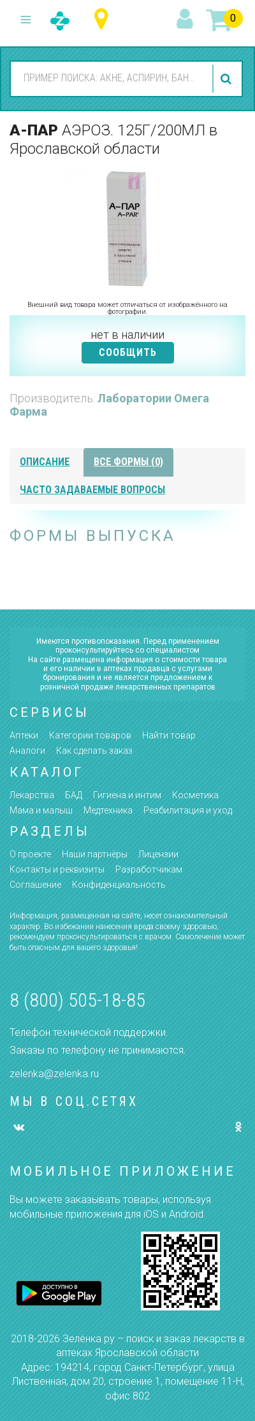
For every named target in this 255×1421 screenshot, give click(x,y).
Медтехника (108, 810)
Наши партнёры (94, 854)
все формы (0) (128, 462)
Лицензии (158, 854)
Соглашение (35, 885)
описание (44, 462)
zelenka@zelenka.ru (54, 1074)
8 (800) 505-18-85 (77, 1000)
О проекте (30, 854)
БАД (73, 795)
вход (187, 20)
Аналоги (27, 750)
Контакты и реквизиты (57, 869)
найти (228, 79)
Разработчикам (148, 869)
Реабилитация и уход (187, 810)
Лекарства (32, 795)
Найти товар (169, 735)
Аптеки (24, 735)
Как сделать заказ (94, 750)
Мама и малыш (41, 810)
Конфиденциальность (119, 885)
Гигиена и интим (127, 795)
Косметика (195, 795)
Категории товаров (90, 735)
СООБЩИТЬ (128, 352)
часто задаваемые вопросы (92, 490)
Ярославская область (104, 19)
